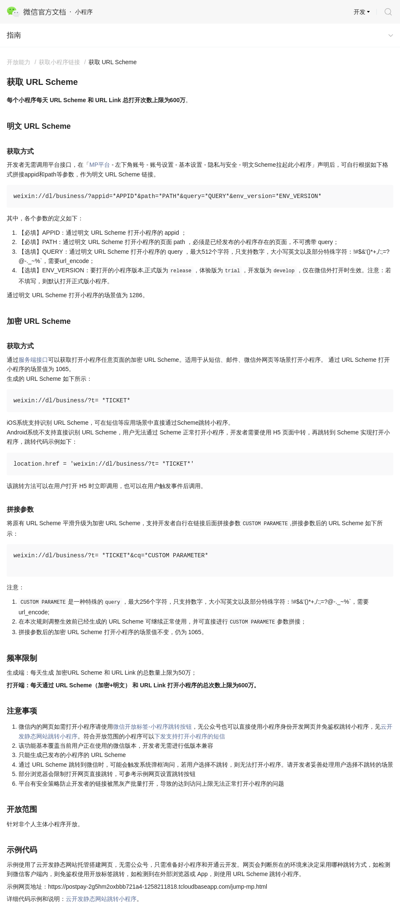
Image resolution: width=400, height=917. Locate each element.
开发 (359, 11)
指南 (14, 35)
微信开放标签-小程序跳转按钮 (152, 726)
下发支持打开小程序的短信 (189, 736)
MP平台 (99, 164)
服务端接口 (33, 359)
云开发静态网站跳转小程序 (101, 898)
